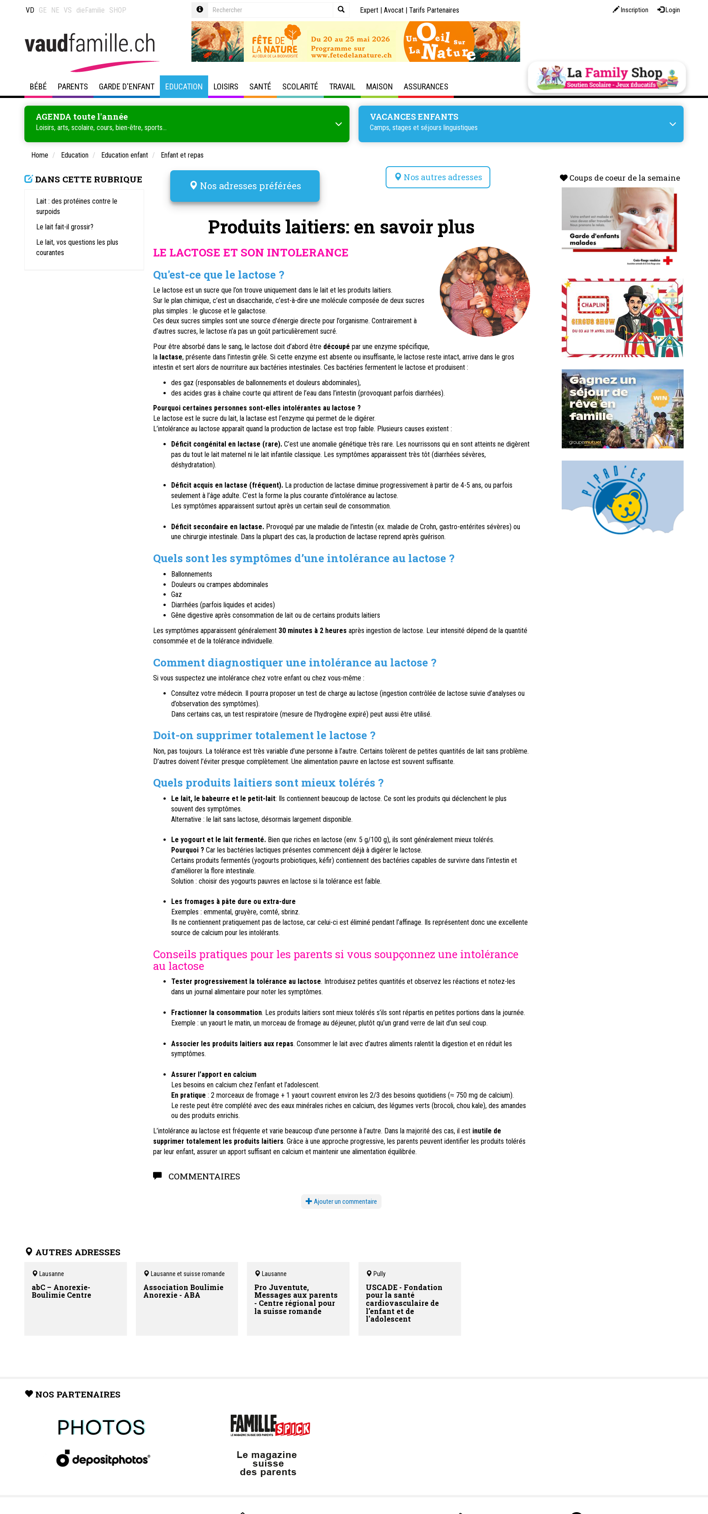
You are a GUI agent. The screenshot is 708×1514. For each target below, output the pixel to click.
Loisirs (226, 86)
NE (55, 10)
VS (68, 10)
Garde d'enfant (126, 86)
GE (43, 10)
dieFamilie (90, 10)
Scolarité (300, 86)
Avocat (394, 10)
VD (30, 10)
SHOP (117, 10)
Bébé (38, 86)
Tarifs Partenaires (434, 10)
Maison (379, 86)
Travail (342, 86)
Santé (260, 86)
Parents (73, 86)
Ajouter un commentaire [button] (341, 1191)
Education (184, 86)
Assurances (426, 86)
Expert (369, 10)
